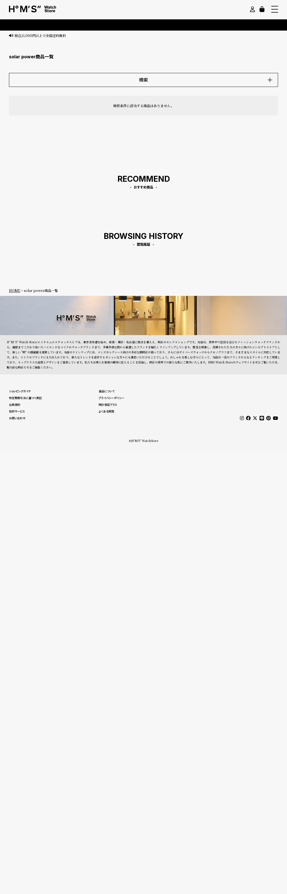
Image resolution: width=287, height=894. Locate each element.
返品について (107, 391)
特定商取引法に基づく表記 (25, 398)
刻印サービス (17, 411)
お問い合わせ (17, 418)
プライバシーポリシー (111, 398)
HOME (14, 290)
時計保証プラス (108, 404)
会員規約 (14, 404)
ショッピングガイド (20, 391)
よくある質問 (106, 411)
